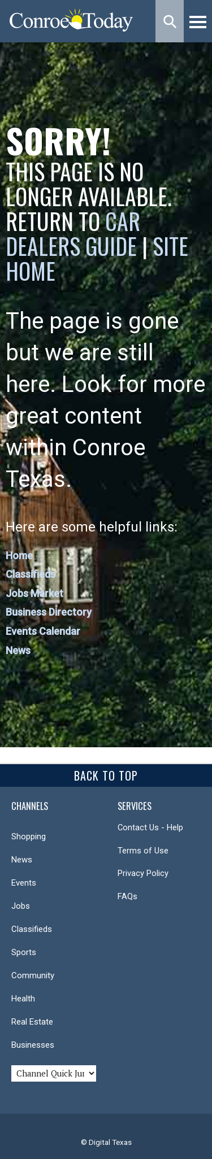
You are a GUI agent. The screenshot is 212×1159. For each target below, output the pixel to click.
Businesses (32, 1045)
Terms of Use (143, 851)
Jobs (20, 906)
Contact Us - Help (150, 827)
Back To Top (106, 775)
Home (19, 555)
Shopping (28, 836)
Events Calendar (43, 631)
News (18, 650)
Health (23, 999)
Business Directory (49, 612)
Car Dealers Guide (73, 233)
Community (32, 975)
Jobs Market (34, 593)
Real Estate (32, 1022)
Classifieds (30, 574)
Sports (23, 952)
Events (23, 883)
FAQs (127, 896)
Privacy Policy (143, 873)
